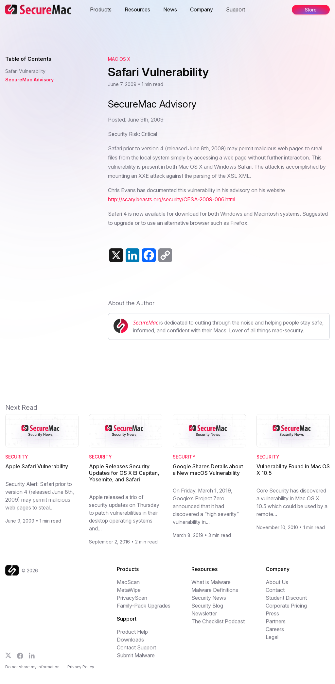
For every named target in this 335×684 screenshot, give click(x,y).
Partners (276, 625)
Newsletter (204, 617)
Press (272, 617)
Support (235, 9)
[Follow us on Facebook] (20, 660)
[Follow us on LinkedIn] (32, 659)
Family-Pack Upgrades (143, 609)
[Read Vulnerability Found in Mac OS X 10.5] (293, 430)
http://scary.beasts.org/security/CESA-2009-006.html (171, 199)
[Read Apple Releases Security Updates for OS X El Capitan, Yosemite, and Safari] (125, 430)
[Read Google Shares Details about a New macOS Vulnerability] (209, 430)
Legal (272, 641)
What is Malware (211, 586)
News (170, 9)
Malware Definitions (214, 594)
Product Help (132, 635)
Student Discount (286, 601)
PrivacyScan (132, 601)
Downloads (130, 643)
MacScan (128, 586)
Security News (208, 601)
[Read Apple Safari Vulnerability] (42, 430)
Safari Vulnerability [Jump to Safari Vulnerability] (25, 71)
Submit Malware (136, 659)
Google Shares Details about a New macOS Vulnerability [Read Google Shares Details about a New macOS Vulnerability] (208, 469)
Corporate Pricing (286, 609)
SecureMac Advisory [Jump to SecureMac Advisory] (29, 79)
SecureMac (145, 322)
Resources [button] (137, 9)
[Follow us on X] (8, 659)
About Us (277, 586)
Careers (275, 633)
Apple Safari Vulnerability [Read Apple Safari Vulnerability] (36, 466)
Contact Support (136, 651)
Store (311, 9)
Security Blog (207, 609)
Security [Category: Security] (16, 456)
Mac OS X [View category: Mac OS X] (119, 59)
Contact (275, 594)
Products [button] (101, 9)
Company (201, 9)
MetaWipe (129, 594)
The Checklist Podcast (218, 625)
